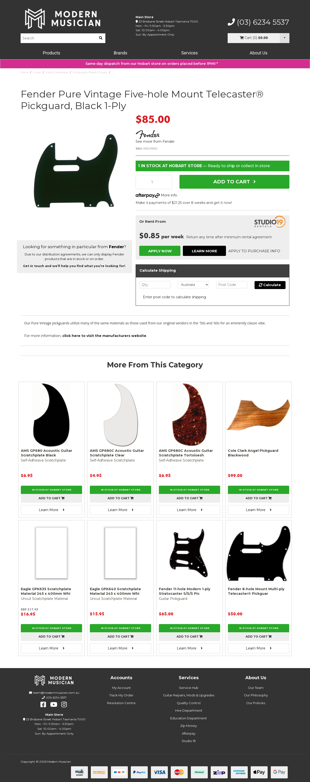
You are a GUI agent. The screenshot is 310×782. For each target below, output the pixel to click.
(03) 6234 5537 (258, 22)
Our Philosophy (256, 695)
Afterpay (188, 733)
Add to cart (52, 498)
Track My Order (121, 695)
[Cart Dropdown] (284, 38)
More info (156, 195)
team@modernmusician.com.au (56, 692)
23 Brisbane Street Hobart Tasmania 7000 (168, 21)
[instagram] (64, 704)
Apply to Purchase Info (254, 251)
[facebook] (43, 704)
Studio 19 (189, 741)
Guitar (37, 72)
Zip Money (188, 726)
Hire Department (188, 710)
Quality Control (189, 703)
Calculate (270, 285)
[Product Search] (58, 38)
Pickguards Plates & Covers (90, 72)
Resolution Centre (121, 703)
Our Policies (255, 703)
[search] (100, 38)
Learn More (204, 251)
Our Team (256, 688)
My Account (121, 688)
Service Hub (188, 688)
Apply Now (160, 251)
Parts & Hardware (57, 72)
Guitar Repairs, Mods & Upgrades (188, 695)
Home (24, 72)
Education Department (188, 718)
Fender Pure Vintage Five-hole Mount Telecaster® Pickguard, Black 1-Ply (159, 72)
